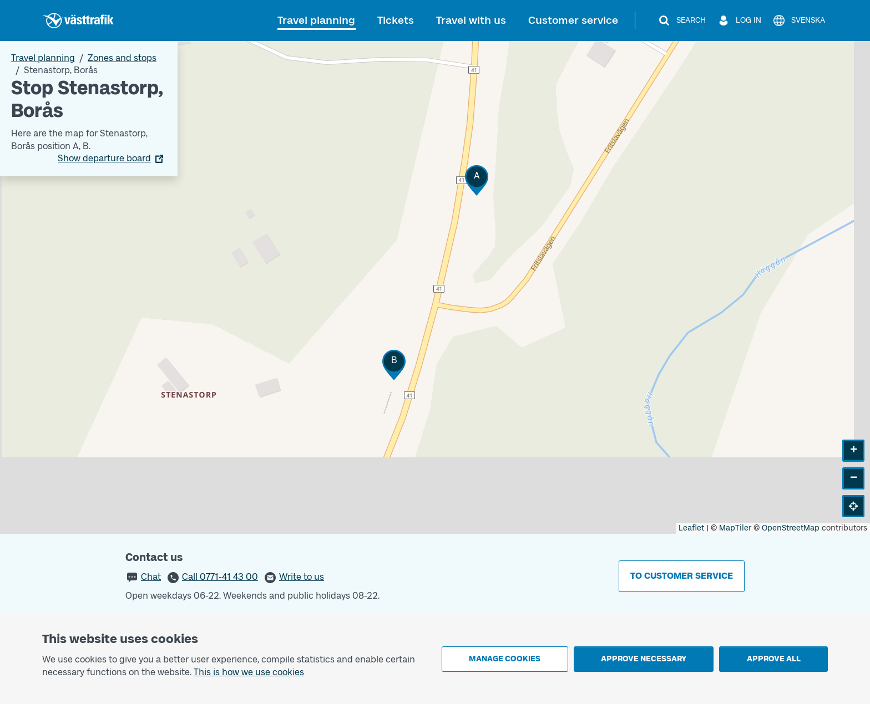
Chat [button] (151, 577)
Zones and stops (122, 58)
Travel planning (316, 20)
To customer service (681, 575)
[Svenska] (799, 20)
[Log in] (739, 20)
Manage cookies (504, 659)
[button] (476, 180)
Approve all (774, 659)
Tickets (395, 20)
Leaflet (691, 528)
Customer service (573, 20)
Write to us (301, 577)
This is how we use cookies (249, 672)
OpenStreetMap (791, 528)
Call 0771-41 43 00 (220, 577)
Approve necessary (643, 659)
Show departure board (104, 158)
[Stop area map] (435, 287)
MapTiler (735, 528)
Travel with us (471, 20)
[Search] (682, 20)
